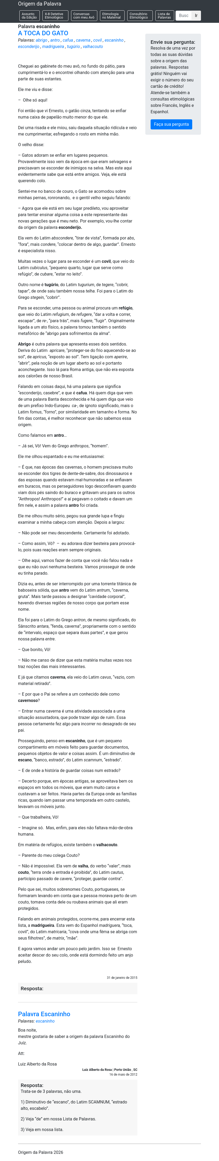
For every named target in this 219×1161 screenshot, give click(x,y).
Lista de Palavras (164, 15)
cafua (68, 40)
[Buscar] (184, 16)
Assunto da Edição (29, 15)
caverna (83, 40)
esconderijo (28, 46)
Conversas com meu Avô (83, 15)
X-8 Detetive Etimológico (54, 15)
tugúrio (73, 46)
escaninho (114, 40)
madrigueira (53, 46)
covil (97, 40)
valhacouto (93, 46)
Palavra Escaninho (44, 1014)
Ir (196, 15)
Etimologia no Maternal (111, 15)
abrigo (41, 40)
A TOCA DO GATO (43, 33)
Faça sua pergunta (171, 124)
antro (55, 40)
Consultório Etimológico (139, 15)
